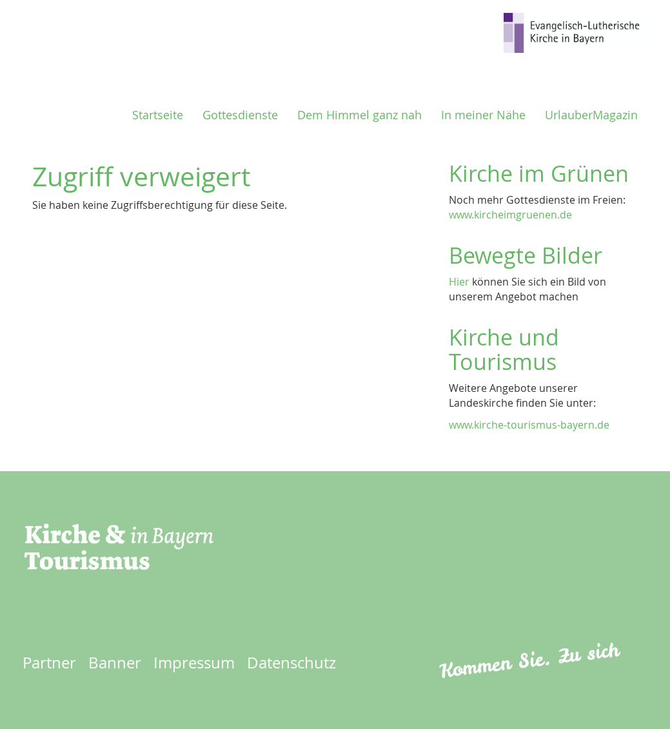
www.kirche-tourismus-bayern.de (529, 425)
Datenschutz (291, 662)
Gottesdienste (240, 115)
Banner (114, 662)
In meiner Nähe (483, 115)
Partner (49, 662)
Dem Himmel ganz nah (359, 115)
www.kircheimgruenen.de (510, 215)
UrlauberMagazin (591, 115)
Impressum (194, 662)
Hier (459, 282)
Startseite (157, 115)
